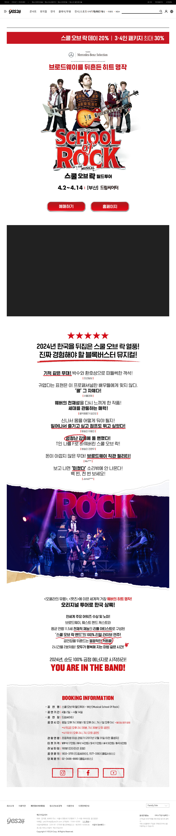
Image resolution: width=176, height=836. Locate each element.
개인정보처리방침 (38, 806)
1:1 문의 (86, 822)
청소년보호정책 (56, 806)
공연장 (96, 11)
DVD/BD (22, 2)
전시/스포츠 (81, 11)
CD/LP (14, 2)
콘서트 (33, 11)
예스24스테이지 (50, 2)
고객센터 (169, 2)
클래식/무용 (65, 11)
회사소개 (10, 806)
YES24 (6, 2)
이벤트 (110, 11)
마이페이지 (159, 2)
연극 (52, 11)
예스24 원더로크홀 (75, 2)
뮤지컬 (43, 11)
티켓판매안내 (84, 806)
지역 (89, 11)
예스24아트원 (62, 2)
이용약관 (22, 806)
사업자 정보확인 (98, 825)
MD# (118, 11)
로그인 (150, 2)
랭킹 (103, 11)
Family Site (153, 805)
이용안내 (70, 806)
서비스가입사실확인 (161, 815)
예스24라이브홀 (37, 2)
